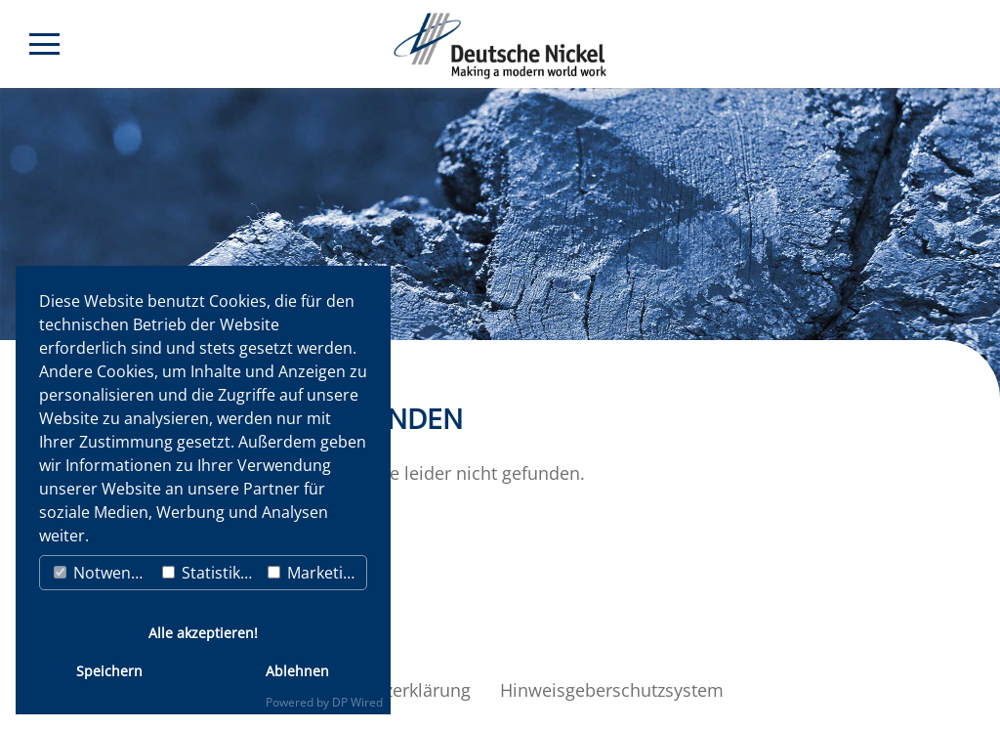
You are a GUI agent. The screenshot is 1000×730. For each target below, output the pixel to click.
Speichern (109, 671)
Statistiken (210, 572)
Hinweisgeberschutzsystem (612, 690)
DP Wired (357, 702)
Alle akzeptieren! (203, 632)
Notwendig (103, 572)
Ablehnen (297, 671)
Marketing (314, 572)
